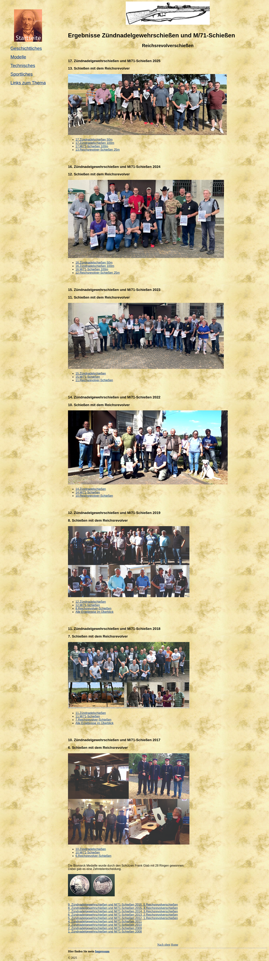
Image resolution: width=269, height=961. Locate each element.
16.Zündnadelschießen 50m (93, 262)
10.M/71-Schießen (87, 852)
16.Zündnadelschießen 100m (94, 266)
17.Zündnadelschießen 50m (93, 139)
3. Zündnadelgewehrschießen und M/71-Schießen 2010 (105, 924)
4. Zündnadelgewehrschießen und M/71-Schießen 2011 (105, 921)
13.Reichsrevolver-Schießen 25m (97, 149)
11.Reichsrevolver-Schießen (94, 380)
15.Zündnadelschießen (90, 373)
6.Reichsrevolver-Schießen (93, 855)
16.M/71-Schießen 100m (91, 269)
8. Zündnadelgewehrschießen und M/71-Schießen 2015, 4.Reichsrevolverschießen (123, 908)
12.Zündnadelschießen (90, 601)
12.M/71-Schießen (87, 605)
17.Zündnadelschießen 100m (94, 143)
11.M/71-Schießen (87, 716)
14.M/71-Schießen (87, 492)
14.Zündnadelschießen (90, 489)
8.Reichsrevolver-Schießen (93, 608)
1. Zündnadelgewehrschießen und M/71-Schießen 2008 (105, 931)
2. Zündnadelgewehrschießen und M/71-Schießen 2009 (105, 928)
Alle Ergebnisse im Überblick (94, 611)
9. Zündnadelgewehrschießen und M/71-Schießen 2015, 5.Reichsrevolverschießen (123, 904)
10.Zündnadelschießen (90, 849)
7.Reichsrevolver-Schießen (93, 719)
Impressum (102, 951)
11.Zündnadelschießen (90, 713)
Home (174, 944)
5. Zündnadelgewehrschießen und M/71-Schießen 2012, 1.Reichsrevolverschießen (123, 918)
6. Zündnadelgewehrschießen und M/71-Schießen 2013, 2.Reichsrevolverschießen (123, 914)
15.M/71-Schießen (87, 376)
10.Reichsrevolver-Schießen (94, 495)
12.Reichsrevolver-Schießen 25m (97, 272)
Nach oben (163, 944)
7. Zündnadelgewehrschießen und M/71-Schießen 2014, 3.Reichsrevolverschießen (123, 911)
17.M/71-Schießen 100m (91, 146)
